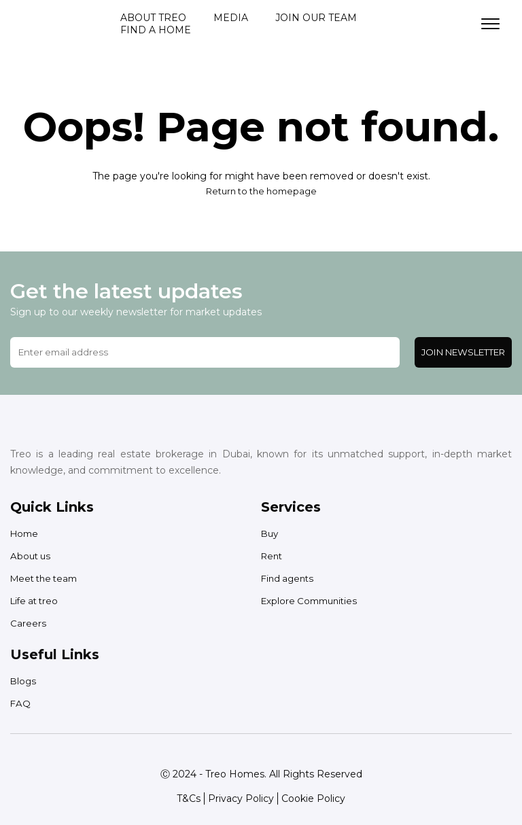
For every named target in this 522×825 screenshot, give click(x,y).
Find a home (155, 30)
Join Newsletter (463, 352)
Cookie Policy (313, 798)
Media (230, 18)
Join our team (316, 18)
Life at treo (36, 601)
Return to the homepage (261, 191)
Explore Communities (312, 601)
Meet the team (47, 578)
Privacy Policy (241, 798)
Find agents (289, 578)
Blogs (23, 681)
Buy (270, 533)
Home (25, 533)
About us (31, 556)
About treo (153, 18)
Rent (273, 556)
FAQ (20, 703)
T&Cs (189, 798)
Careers (28, 623)
